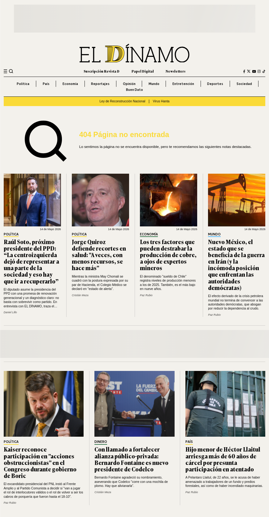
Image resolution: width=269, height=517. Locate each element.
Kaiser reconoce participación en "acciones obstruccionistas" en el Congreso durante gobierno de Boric (40, 462)
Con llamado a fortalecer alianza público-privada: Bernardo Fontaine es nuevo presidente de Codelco (131, 459)
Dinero (100, 442)
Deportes (215, 84)
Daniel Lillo (10, 312)
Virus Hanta (161, 101)
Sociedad (244, 84)
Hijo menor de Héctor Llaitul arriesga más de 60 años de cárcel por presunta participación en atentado (222, 459)
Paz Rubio (146, 295)
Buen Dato (134, 89)
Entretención (183, 84)
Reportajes (100, 84)
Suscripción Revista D (101, 71)
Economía (70, 84)
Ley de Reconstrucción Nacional (122, 101)
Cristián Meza (80, 295)
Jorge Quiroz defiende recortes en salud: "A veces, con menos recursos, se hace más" (99, 255)
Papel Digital (143, 71)
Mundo (154, 84)
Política (23, 84)
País (46, 84)
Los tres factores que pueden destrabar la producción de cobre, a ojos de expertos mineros (168, 255)
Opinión (129, 84)
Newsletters (175, 71)
